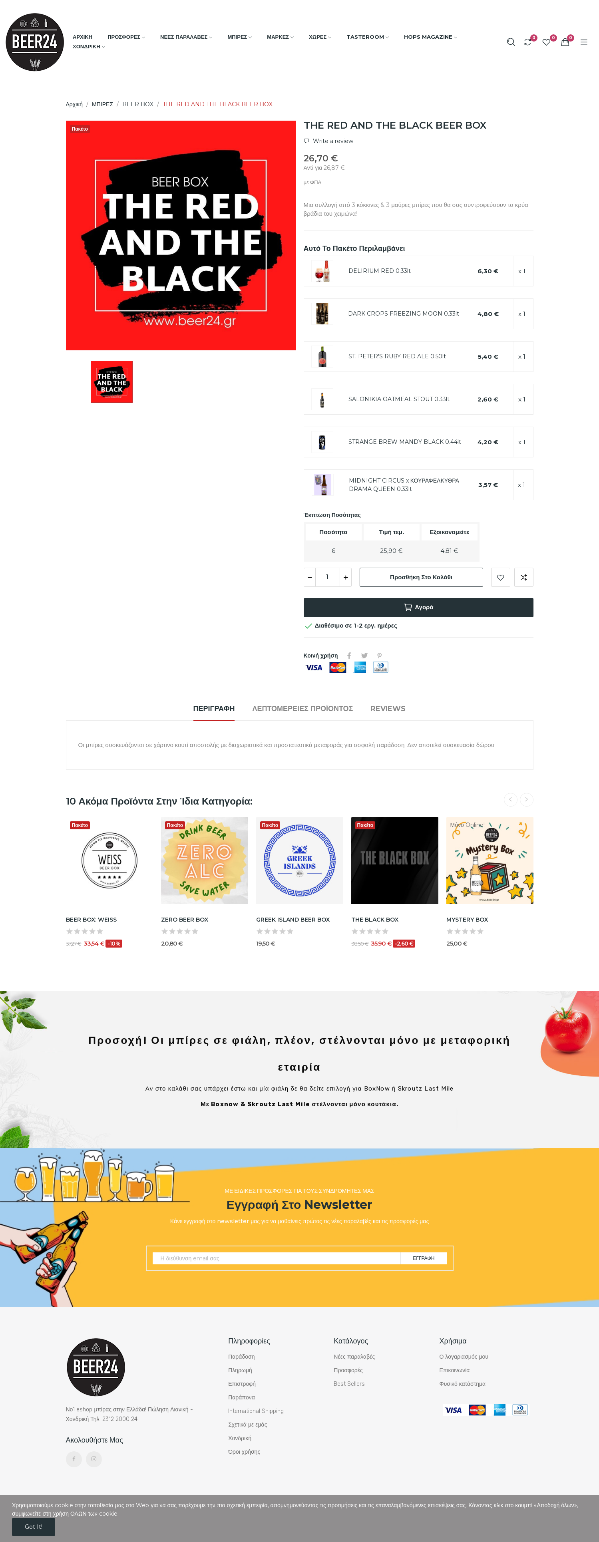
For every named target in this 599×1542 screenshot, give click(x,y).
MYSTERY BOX (467, 919)
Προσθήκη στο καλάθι (421, 577)
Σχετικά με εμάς (247, 1424)
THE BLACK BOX (374, 919)
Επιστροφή (242, 1384)
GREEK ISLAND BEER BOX (293, 919)
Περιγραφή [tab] (214, 708)
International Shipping (256, 1411)
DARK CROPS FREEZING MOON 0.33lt (403, 313)
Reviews (388, 708)
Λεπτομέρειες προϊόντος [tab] (302, 708)
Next (526, 800)
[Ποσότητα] (328, 577)
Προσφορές (348, 1370)
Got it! (33, 1526)
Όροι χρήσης (244, 1452)
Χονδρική (239, 1438)
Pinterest (379, 656)
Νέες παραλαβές (354, 1356)
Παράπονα (241, 1397)
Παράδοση (241, 1356)
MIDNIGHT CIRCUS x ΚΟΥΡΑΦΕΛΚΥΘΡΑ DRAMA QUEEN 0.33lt (404, 485)
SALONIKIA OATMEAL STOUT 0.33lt (399, 399)
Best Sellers (349, 1384)
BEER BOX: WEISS (91, 919)
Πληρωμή (240, 1370)
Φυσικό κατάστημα (462, 1384)
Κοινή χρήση (349, 656)
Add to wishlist (501, 577)
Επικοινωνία (454, 1370)
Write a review (332, 141)
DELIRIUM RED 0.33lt (379, 270)
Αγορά (418, 607)
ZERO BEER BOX (184, 919)
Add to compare (524, 577)
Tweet (364, 656)
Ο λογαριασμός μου (463, 1356)
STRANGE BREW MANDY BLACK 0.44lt (404, 441)
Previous (510, 800)
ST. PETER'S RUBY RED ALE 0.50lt (397, 356)
